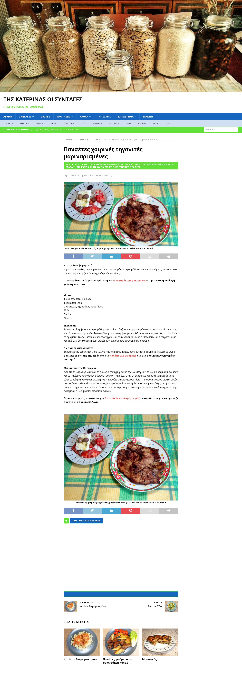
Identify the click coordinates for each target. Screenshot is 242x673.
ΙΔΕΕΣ (167, 123)
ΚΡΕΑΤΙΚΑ (24, 123)
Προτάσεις (64, 116)
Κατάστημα (126, 116)
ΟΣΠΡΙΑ (53, 123)
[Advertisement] (121, 559)
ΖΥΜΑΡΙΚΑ (8, 123)
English (148, 116)
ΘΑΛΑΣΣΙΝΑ (68, 123)
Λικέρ (155, 123)
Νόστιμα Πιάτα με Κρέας (86, 520)
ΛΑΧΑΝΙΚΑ (97, 123)
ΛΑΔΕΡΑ (39, 123)
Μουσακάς (149, 659)
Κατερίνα (88, 175)
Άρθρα (84, 116)
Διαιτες (45, 116)
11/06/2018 (73, 175)
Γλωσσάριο (104, 116)
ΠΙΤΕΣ (83, 123)
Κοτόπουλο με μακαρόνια (81, 659)
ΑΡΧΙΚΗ (7, 116)
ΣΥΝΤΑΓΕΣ (25, 116)
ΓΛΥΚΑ (128, 123)
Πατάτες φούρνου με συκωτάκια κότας (117, 661)
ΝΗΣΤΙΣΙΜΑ (114, 123)
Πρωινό (142, 123)
